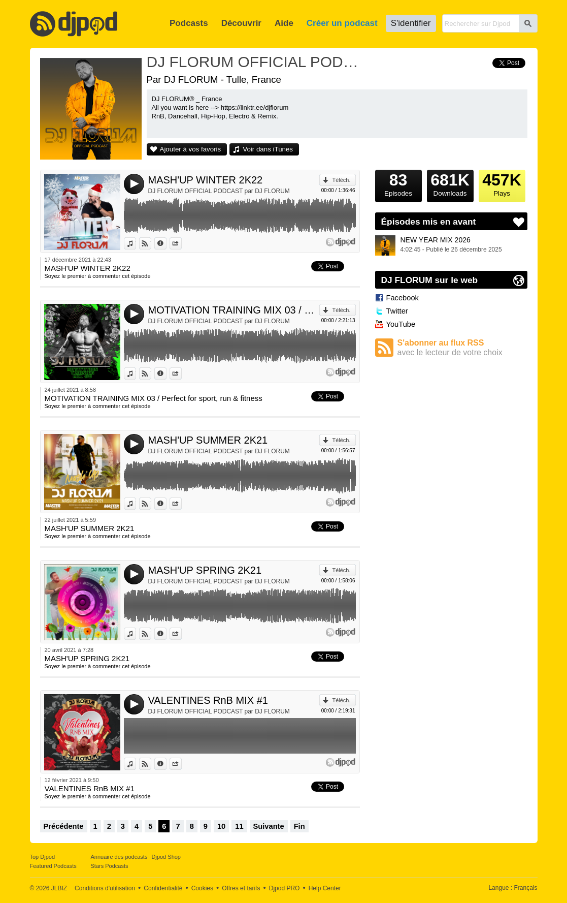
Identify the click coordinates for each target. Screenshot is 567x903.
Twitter (397, 311)
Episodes (398, 183)
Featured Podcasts (53, 866)
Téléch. (341, 180)
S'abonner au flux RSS (462, 347)
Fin (299, 826)
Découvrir (241, 23)
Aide (284, 23)
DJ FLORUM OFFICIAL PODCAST (256, 61)
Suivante (268, 826)
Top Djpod (42, 857)
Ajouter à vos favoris (190, 149)
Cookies (202, 888)
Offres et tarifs (241, 888)
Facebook (402, 298)
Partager (181, 243)
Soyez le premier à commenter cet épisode (98, 276)
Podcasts (189, 23)
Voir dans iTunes (268, 149)
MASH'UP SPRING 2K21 (205, 570)
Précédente (64, 826)
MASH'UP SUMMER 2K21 (208, 440)
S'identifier (411, 23)
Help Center (325, 888)
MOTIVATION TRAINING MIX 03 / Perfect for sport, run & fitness (234, 310)
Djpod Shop (166, 857)
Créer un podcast (342, 23)
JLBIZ (59, 888)
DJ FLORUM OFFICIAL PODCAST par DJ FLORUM (219, 191)
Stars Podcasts (109, 866)
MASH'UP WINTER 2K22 (205, 179)
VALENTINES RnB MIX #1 (208, 700)
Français (525, 887)
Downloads (450, 183)
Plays (502, 183)
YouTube (401, 324)
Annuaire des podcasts (119, 857)
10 (221, 826)
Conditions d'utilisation (105, 888)
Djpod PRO (284, 888)
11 (239, 826)
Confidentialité (163, 888)
